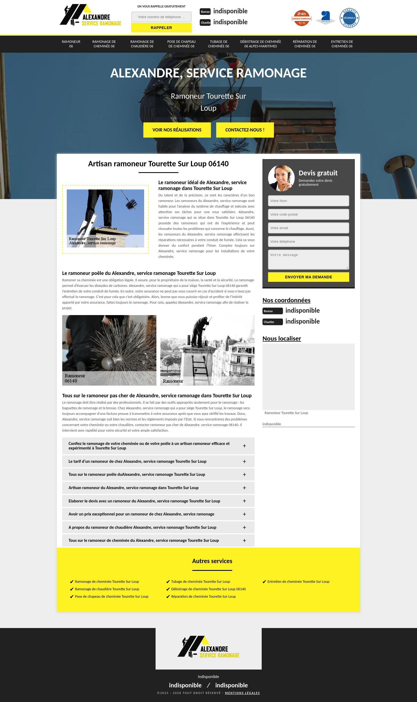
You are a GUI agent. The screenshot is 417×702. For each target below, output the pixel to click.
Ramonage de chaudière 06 (142, 43)
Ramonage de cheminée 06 (104, 43)
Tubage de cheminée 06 (218, 43)
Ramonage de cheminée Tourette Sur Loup (107, 581)
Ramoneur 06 (71, 43)
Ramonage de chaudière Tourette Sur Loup (107, 589)
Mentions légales (242, 693)
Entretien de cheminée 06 (342, 43)
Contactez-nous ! (245, 130)
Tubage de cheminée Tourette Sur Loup (200, 581)
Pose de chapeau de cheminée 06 (181, 43)
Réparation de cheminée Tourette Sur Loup (203, 596)
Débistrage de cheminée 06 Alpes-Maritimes (260, 43)
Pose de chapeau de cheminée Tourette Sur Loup (111, 596)
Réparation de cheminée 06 (305, 43)
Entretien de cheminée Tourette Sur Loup (299, 581)
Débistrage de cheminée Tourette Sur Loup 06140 (208, 589)
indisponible (231, 11)
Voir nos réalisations (177, 130)
